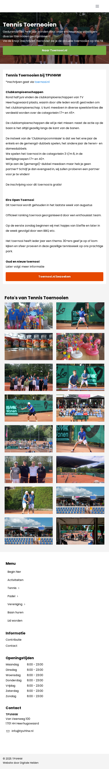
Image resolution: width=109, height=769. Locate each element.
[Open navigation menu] (97, 6)
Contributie (13, 640)
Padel (11, 596)
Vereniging (14, 604)
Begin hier (14, 572)
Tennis (12, 588)
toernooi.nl (42, 82)
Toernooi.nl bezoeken (54, 277)
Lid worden (14, 621)
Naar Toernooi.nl (54, 50)
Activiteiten (15, 580)
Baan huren (15, 612)
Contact (11, 646)
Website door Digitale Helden (21, 763)
